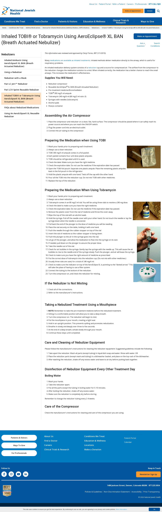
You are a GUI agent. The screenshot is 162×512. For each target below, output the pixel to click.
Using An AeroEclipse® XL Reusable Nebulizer (21, 115)
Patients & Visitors (67, 21)
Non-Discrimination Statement (117, 491)
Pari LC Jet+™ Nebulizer (15, 83)
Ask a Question (141, 44)
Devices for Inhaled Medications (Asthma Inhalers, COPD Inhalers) (66, 28)
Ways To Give (19, 445)
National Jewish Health (152, 497)
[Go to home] (18, 11)
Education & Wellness (94, 21)
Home (4, 28)
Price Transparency (151, 491)
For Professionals (19, 453)
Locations (89, 445)
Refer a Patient (118, 4)
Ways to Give (147, 21)
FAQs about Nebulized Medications (21, 107)
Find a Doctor (41, 21)
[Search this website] (158, 11)
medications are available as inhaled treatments (70, 60)
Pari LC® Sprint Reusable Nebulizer (21, 89)
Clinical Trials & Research (121, 21)
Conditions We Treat (14, 21)
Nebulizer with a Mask (15, 78)
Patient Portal (105, 4)
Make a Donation (92, 449)
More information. (121, 509)
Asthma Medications (33, 28)
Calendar (128, 442)
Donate (149, 11)
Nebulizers (95, 28)
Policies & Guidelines (93, 491)
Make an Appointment (133, 11)
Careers (130, 4)
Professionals (141, 4)
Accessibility (137, 491)
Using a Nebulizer (13, 72)
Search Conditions (155, 44)
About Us (93, 4)
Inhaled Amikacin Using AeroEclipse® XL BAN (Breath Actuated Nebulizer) (18, 63)
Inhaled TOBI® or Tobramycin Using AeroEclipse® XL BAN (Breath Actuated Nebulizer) (22, 98)
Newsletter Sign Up (148, 474)
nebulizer (92, 67)
